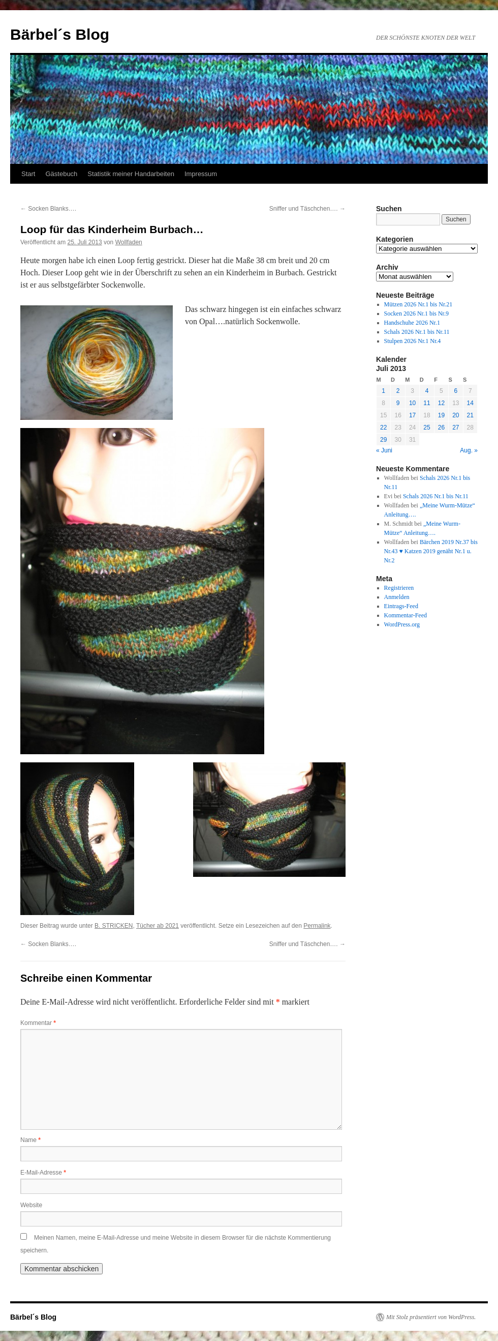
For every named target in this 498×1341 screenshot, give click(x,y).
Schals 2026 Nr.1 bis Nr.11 (417, 331)
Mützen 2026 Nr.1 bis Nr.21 (418, 304)
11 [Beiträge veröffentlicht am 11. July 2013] (426, 403)
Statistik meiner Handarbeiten (130, 174)
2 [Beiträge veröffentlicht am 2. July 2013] (398, 390)
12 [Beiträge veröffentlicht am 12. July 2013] (441, 403)
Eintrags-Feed (401, 606)
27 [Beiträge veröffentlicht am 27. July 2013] (455, 427)
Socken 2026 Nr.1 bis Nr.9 (416, 313)
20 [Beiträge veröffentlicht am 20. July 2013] (455, 415)
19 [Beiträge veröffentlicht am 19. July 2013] (441, 415)
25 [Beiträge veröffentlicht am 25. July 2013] (426, 427)
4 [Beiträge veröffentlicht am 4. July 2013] (427, 390)
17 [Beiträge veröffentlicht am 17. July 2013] (412, 415)
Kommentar (38, 1022)
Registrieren (399, 587)
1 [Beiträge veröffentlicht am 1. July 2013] (383, 390)
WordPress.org (402, 624)
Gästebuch (61, 174)
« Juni (384, 450)
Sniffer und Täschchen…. (307, 208)
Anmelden (397, 597)
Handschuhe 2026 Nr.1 (412, 322)
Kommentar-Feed (405, 615)
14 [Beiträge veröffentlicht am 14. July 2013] (470, 403)
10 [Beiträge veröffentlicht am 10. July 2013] (412, 403)
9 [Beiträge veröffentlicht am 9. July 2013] (398, 403)
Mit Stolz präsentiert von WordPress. (431, 1317)
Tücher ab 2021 (157, 925)
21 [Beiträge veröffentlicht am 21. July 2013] (470, 415)
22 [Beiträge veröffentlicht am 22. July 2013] (383, 427)
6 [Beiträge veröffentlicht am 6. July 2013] (455, 390)
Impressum (200, 174)
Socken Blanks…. (48, 208)
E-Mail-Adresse (43, 1172)
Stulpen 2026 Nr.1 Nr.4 (412, 341)
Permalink (316, 925)
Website (31, 1205)
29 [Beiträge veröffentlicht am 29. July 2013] (383, 439)
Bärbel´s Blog (59, 34)
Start (28, 174)
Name (30, 1140)
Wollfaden (128, 242)
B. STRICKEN (114, 925)
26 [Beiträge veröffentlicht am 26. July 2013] (441, 427)
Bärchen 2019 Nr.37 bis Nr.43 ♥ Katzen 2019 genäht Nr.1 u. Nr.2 (431, 551)
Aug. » (469, 450)
